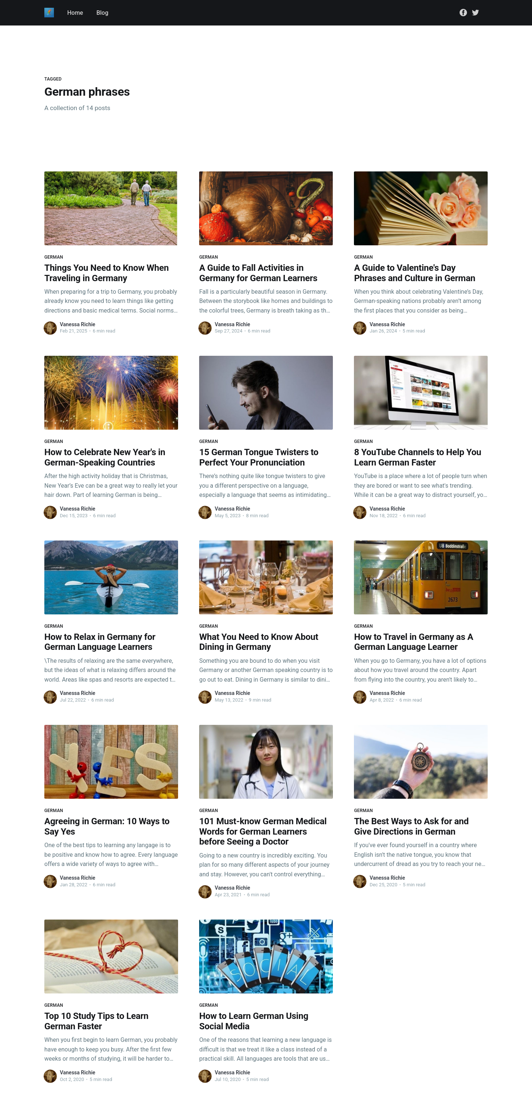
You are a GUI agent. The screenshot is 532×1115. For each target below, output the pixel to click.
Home (75, 12)
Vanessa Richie (77, 324)
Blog (102, 12)
